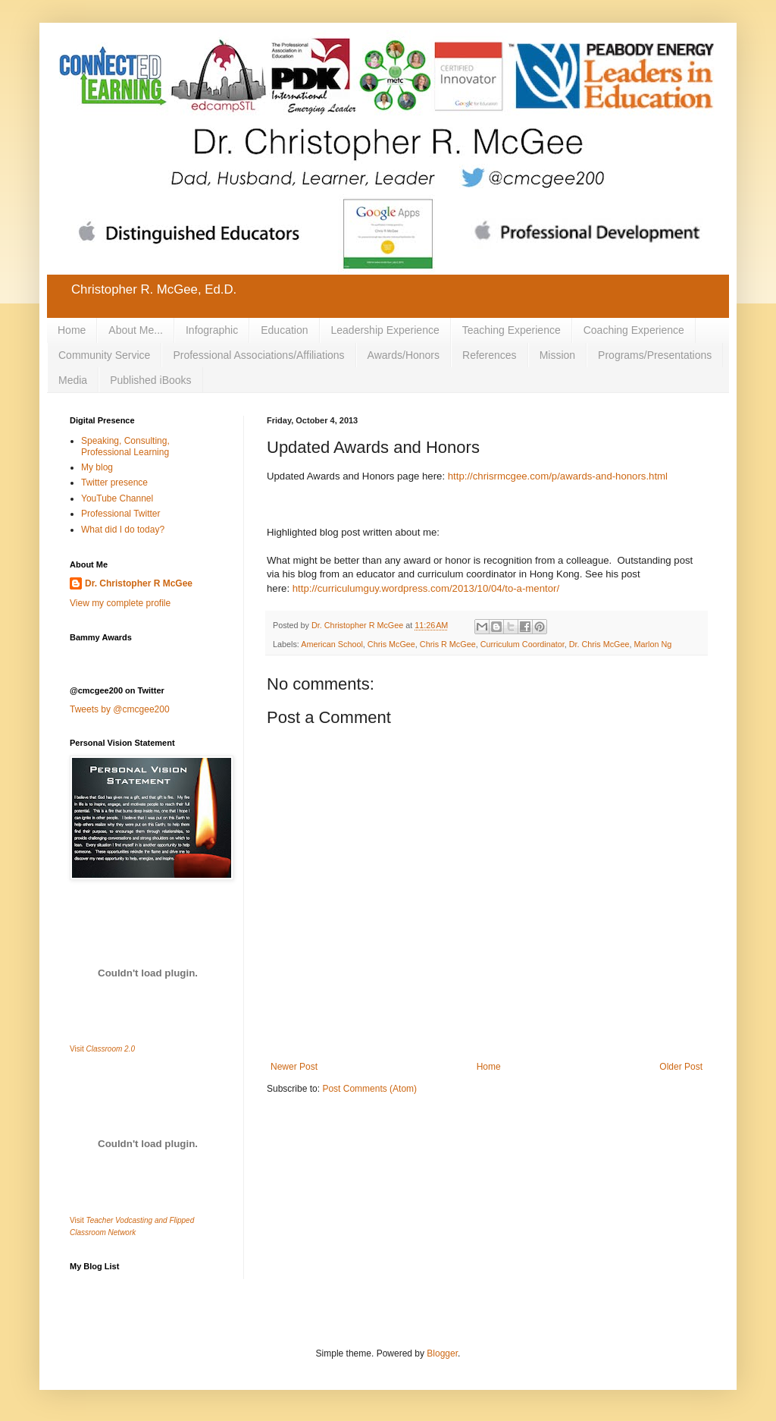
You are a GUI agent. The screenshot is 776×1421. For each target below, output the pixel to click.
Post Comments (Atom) (369, 1088)
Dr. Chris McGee (599, 644)
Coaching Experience (634, 330)
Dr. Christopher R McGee (138, 583)
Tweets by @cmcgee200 (120, 709)
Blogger (442, 1353)
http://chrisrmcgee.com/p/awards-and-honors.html (558, 476)
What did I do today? (122, 529)
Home (72, 330)
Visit (102, 1049)
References (489, 355)
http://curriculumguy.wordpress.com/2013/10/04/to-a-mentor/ (426, 588)
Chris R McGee (448, 644)
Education (284, 330)
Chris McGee (391, 644)
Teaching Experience (511, 330)
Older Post (680, 1066)
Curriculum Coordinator (522, 644)
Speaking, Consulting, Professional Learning (125, 446)
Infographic (212, 330)
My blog (97, 467)
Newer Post (294, 1066)
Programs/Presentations (655, 355)
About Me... (135, 330)
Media (72, 380)
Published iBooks (150, 380)
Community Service (104, 355)
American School (332, 644)
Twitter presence (114, 482)
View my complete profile (120, 603)
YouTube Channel (117, 498)
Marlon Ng (652, 644)
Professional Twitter (121, 513)
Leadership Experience (385, 330)
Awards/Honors (404, 355)
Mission (557, 355)
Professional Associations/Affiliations (258, 355)
